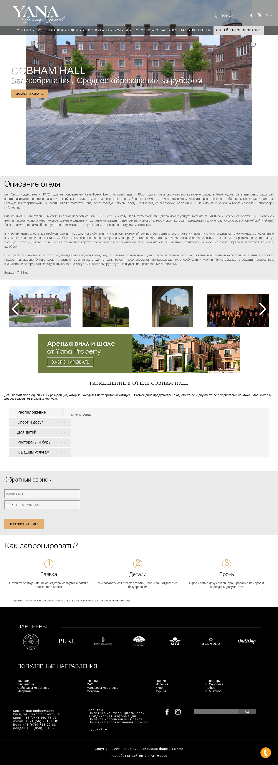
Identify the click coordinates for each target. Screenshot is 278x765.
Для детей (26, 432)
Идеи (73, 30)
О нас (161, 30)
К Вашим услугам (33, 452)
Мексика (93, 691)
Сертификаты (96, 30)
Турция (161, 691)
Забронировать (29, 94)
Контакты (201, 30)
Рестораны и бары (34, 442)
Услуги (121, 30)
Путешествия (49, 30)
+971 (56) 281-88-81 (42, 721)
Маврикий (24, 691)
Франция (93, 680)
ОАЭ (90, 684)
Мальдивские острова (102, 687)
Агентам (96, 710)
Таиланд (23, 680)
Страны (24, 30)
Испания (162, 684)
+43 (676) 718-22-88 (39, 724)
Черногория (213, 680)
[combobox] (12, 505)
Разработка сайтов (127, 755)
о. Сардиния (214, 684)
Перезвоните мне (24, 524)
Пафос (210, 687)
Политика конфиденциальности (117, 713)
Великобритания (41, 80)
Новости (142, 30)
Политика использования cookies (118, 722)
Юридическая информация (112, 716)
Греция (161, 680)
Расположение (31, 412)
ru (267, 15)
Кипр (159, 687)
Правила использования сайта (116, 719)
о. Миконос (213, 691)
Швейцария (25, 684)
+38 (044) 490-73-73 (40, 717)
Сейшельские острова (33, 687)
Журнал (179, 30)
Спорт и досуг (30, 422)
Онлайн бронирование (238, 30)
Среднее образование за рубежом (140, 80)
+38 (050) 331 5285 (42, 728)
